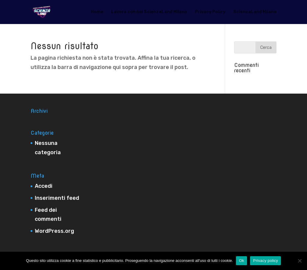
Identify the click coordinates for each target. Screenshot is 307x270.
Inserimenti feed (57, 198)
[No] (300, 261)
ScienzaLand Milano (254, 12)
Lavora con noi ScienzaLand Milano (149, 12)
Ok (241, 260)
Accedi (43, 186)
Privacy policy (265, 260)
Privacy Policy (210, 12)
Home (97, 12)
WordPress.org (54, 231)
